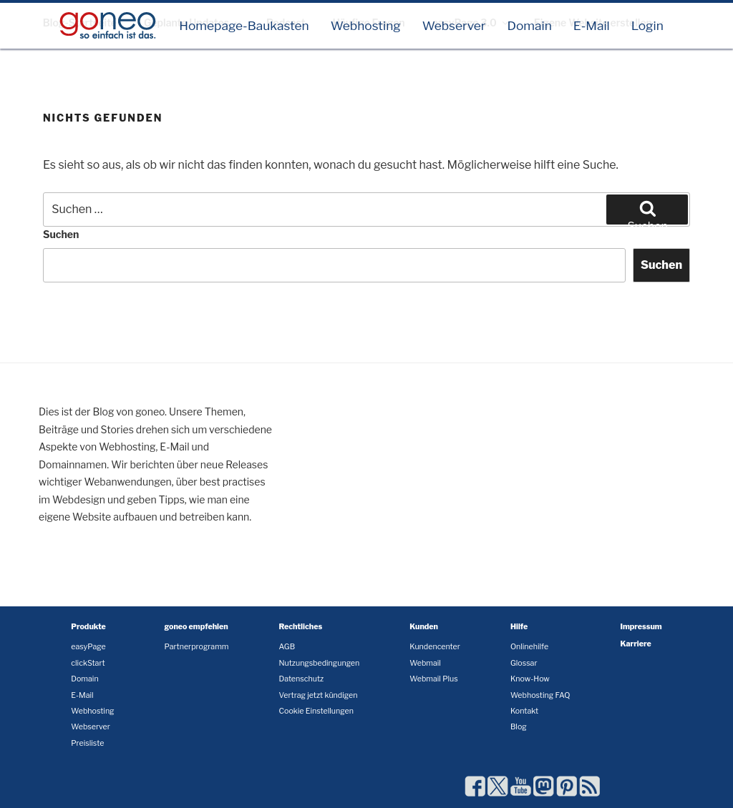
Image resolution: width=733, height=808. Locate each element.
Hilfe (519, 626)
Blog (518, 726)
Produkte (88, 626)
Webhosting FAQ (540, 695)
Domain (529, 25)
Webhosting (366, 25)
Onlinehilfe (529, 646)
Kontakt (524, 711)
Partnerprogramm (197, 646)
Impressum (641, 626)
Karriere (636, 644)
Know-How (530, 679)
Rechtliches (300, 626)
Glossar (524, 663)
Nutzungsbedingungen (318, 663)
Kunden (423, 626)
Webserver (454, 25)
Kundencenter (434, 646)
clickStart (88, 663)
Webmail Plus (433, 679)
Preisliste (87, 743)
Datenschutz (301, 679)
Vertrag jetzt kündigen (317, 695)
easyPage (88, 646)
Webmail (425, 663)
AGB (286, 646)
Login (647, 25)
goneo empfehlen (196, 626)
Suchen (61, 234)
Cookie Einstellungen (315, 711)
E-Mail (591, 25)
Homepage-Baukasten (244, 25)
